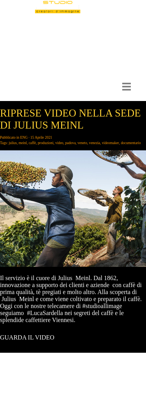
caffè (32, 143)
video (59, 143)
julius (13, 143)
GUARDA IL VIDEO (27, 337)
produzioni (45, 143)
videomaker (110, 143)
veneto (82, 143)
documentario (131, 143)
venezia (94, 143)
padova (70, 143)
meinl (23, 143)
